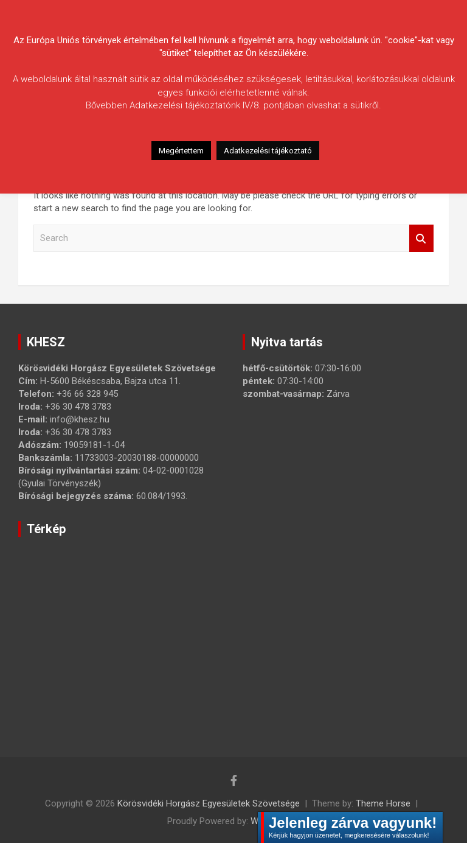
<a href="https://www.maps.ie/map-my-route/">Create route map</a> (209, 629)
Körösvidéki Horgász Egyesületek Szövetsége (208, 803)
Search (421, 238)
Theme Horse (383, 803)
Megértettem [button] (181, 150)
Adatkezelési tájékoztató (268, 150)
